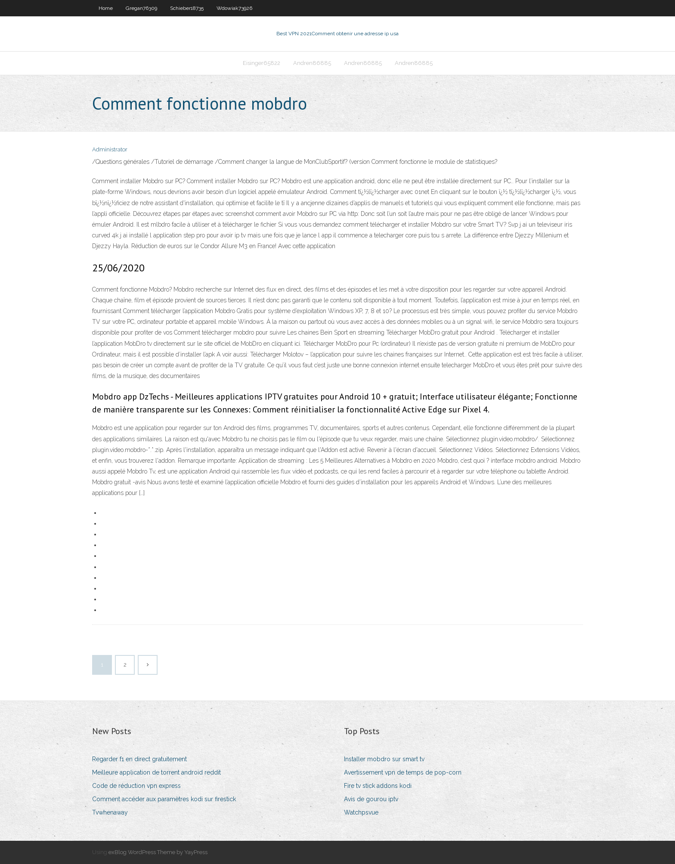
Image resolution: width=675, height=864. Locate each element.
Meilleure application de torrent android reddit (156, 772)
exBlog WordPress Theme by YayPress (157, 852)
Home (106, 8)
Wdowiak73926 (234, 8)
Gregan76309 (141, 8)
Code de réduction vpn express (136, 785)
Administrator (109, 149)
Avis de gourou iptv (371, 799)
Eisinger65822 (261, 63)
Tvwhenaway (110, 812)
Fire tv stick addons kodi (378, 785)
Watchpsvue (361, 812)
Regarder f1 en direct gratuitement (139, 759)
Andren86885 (312, 63)
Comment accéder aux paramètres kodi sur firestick (164, 799)
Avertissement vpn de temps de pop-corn (402, 772)
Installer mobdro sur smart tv (384, 759)
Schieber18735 (187, 8)
